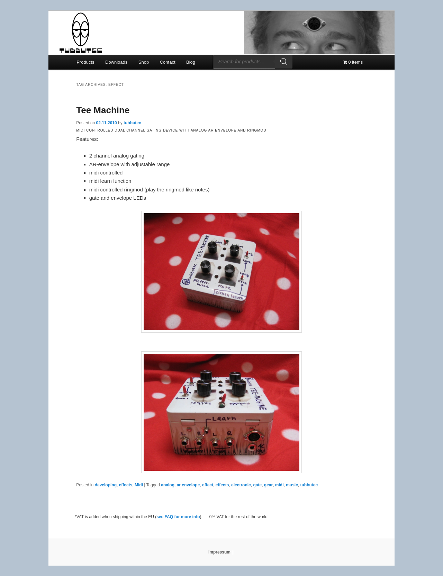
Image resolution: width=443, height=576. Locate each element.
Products (85, 62)
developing (106, 485)
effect (207, 485)
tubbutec (132, 122)
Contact (167, 62)
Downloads (116, 62)
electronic (241, 485)
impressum (219, 552)
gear (268, 485)
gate (257, 485)
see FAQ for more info (178, 516)
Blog (190, 62)
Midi (139, 485)
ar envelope (188, 485)
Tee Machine (102, 110)
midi (279, 485)
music (292, 485)
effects (126, 485)
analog (167, 485)
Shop (143, 62)
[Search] (283, 62)
